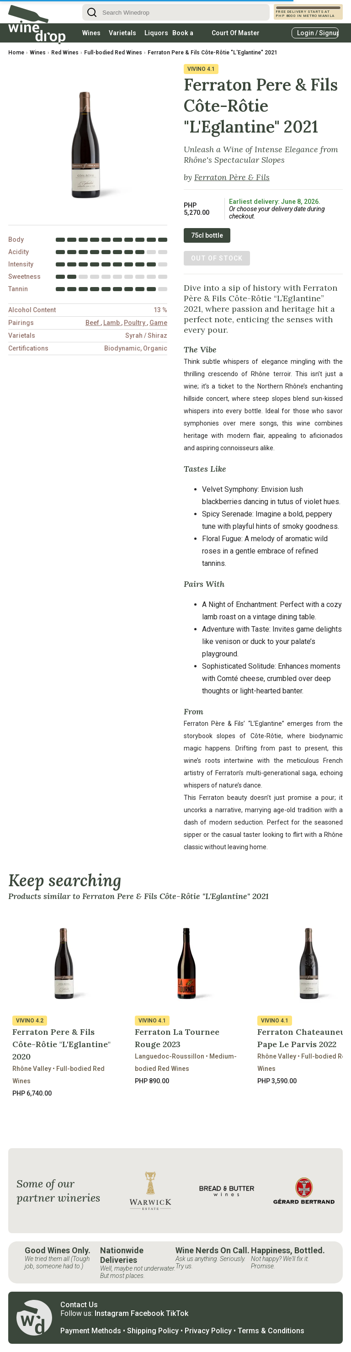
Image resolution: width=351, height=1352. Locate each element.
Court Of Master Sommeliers (236, 36)
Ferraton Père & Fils (232, 177)
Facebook (147, 1313)
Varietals (122, 33)
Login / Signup (318, 33)
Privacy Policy (208, 1330)
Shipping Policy (153, 1330)
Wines (91, 33)
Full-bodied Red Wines (113, 52)
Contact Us (79, 1304)
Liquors (156, 33)
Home (16, 52)
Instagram (112, 1313)
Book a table (182, 36)
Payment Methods (90, 1330)
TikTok (177, 1313)
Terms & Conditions (271, 1330)
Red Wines (65, 52)
